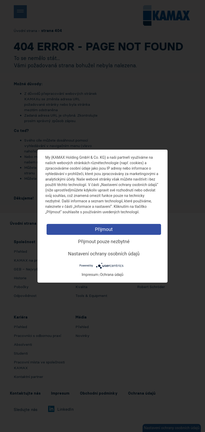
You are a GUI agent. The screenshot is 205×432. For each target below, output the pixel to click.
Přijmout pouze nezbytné (104, 241)
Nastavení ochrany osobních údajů (104, 253)
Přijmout (104, 229)
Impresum (90, 275)
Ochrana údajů (111, 275)
